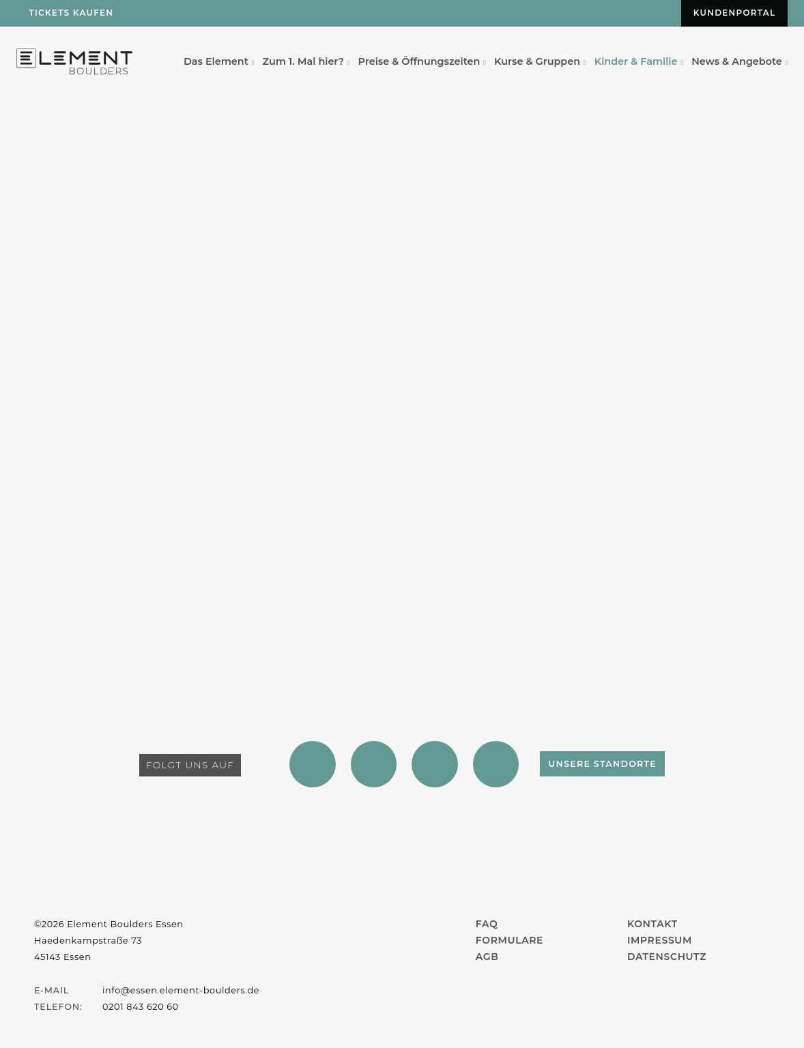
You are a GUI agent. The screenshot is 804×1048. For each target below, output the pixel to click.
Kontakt (652, 924)
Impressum (660, 940)
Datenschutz (667, 956)
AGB (487, 956)
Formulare (510, 940)
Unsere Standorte (608, 764)
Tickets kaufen (71, 13)
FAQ (487, 924)
